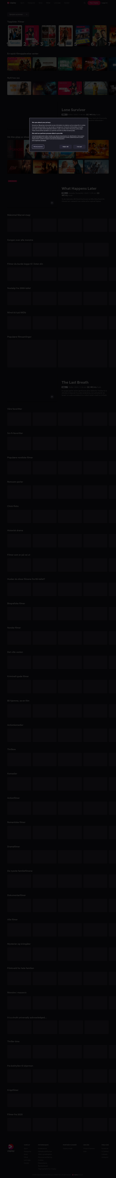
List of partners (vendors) (39, 140)
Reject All (65, 146)
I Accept (79, 146)
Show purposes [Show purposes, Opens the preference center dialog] (38, 146)
